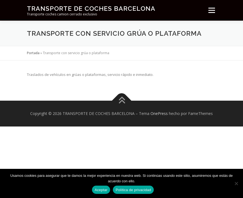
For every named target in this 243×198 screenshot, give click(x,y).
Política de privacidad (133, 190)
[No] (236, 183)
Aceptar (101, 190)
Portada (33, 53)
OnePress (159, 113)
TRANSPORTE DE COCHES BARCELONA (91, 8)
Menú (211, 10)
